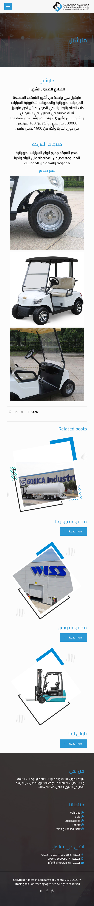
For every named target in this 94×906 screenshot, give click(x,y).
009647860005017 (59, 858)
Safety (76, 824)
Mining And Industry (68, 828)
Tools (76, 816)
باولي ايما (77, 733)
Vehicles (75, 812)
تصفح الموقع (47, 170)
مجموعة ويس (72, 627)
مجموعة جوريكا (71, 521)
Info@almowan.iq (59, 862)
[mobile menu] (8, 6)
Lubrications (72, 820)
